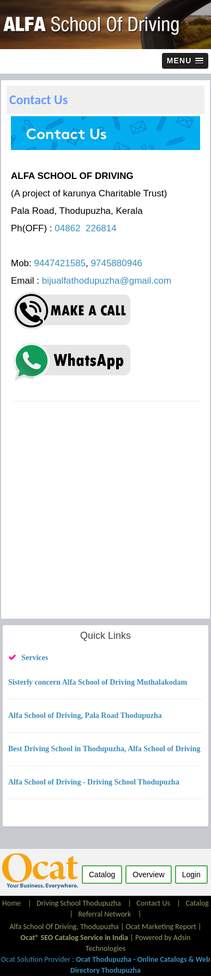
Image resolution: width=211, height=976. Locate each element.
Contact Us (153, 903)
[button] (185, 61)
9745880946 (117, 263)
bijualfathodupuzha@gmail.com (106, 281)
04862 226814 (85, 228)
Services (34, 658)
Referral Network (105, 914)
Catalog (196, 903)
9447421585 (60, 263)
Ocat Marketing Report (161, 926)
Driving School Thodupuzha (79, 903)
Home (12, 903)
